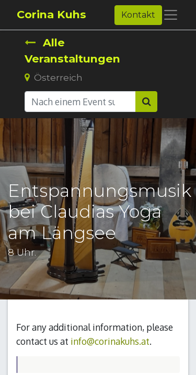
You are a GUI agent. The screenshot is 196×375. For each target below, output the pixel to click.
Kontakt (138, 15)
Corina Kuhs (51, 14)
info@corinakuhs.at (110, 341)
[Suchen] (146, 101)
